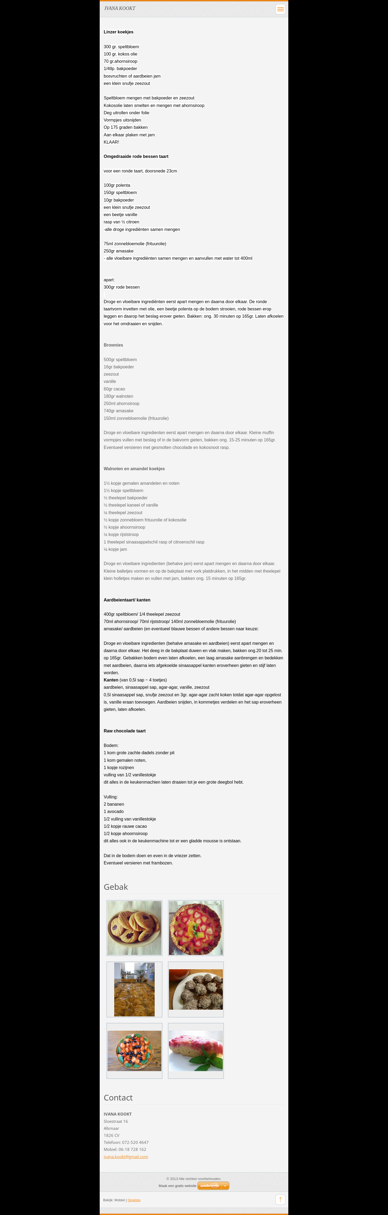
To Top (280, 1200)
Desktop (134, 1200)
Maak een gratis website (177, 1186)
